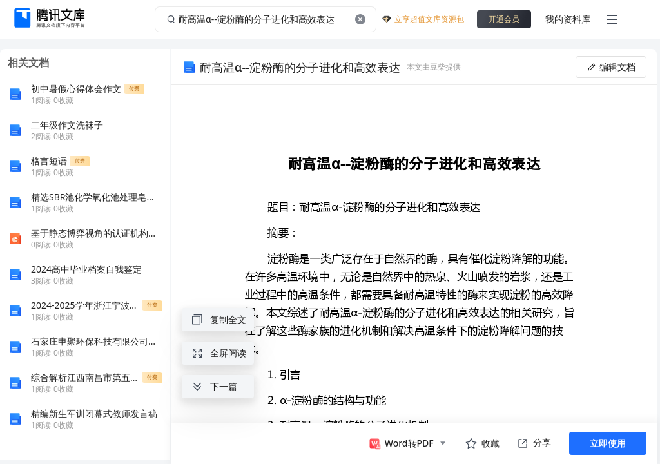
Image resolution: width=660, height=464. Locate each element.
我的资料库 (567, 19)
